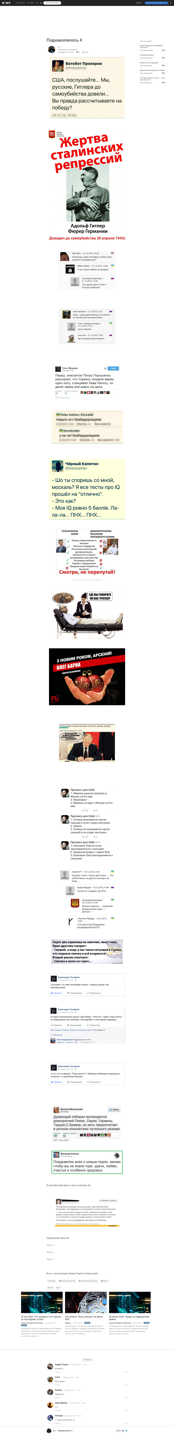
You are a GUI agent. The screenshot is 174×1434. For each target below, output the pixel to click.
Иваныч (68, 1323)
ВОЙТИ (139, 3)
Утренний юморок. (147, 55)
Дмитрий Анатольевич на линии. (152, 70)
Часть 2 (50, 1252)
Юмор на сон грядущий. (149, 63)
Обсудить (87, 1360)
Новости (104, 1281)
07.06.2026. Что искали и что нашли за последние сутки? (41, 1317)
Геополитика (51, 1281)
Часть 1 (50, 1245)
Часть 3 (50, 1259)
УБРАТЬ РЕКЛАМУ (52, 3)
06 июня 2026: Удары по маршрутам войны (129, 1317)
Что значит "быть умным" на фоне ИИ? (84, 1317)
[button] (171, 3)
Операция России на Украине (88, 1281)
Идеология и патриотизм (67, 1281)
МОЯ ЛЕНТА (20, 3)
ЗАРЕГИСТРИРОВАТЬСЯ (156, 3)
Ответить (58, 1372)
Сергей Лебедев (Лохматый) (32, 1323)
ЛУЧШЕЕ (30, 3)
